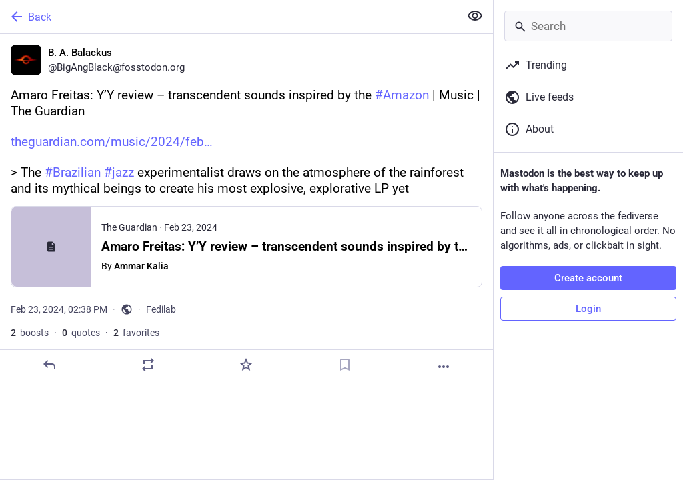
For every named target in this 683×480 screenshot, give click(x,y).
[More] (444, 367)
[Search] (588, 26)
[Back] (228, 16)
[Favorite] (246, 365)
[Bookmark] (345, 365)
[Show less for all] (475, 16)
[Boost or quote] (148, 365)
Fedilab (161, 309)
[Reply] (49, 365)
